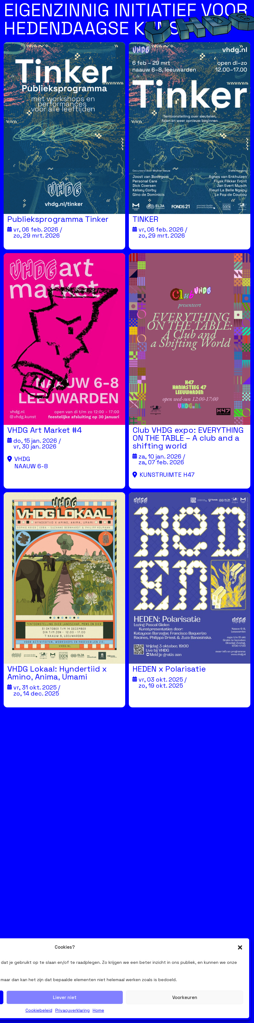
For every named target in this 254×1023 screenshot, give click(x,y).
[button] (240, 947)
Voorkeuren (184, 997)
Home (98, 1010)
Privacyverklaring (72, 1010)
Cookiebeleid (39, 1010)
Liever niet (65, 997)
